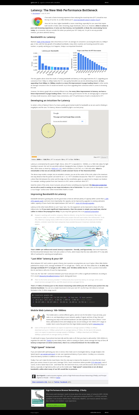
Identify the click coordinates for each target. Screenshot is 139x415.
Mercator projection (99, 185)
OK (82, 121)
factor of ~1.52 (57, 168)
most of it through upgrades (85, 203)
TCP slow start (96, 362)
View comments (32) (39, 382)
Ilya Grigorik (36, 13)
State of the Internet (43, 42)
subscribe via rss (95, 412)
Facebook (63, 382)
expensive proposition (91, 211)
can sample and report (47, 354)
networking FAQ (98, 324)
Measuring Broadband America (49, 276)
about (106, 2)
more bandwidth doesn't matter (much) (86, 20)
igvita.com (34, 2)
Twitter (58, 377)
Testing (48, 340)
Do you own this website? (60, 121)
